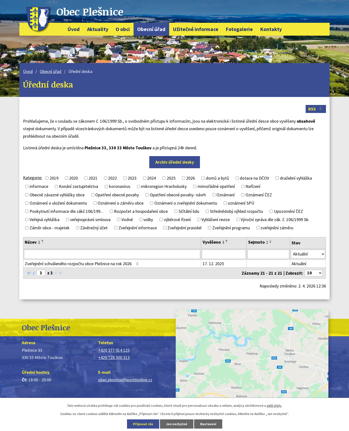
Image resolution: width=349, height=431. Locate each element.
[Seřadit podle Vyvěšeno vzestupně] (227, 240)
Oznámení (225, 195)
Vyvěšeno (213, 242)
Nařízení (253, 186)
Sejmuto (258, 242)
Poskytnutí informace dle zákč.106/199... (66, 211)
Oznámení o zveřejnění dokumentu (185, 203)
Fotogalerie (239, 29)
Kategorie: (32, 177)
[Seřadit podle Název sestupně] (42, 242)
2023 (132, 178)
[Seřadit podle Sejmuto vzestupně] (270, 240)
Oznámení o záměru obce (120, 203)
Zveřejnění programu (231, 228)
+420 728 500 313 (114, 357)
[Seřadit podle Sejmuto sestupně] (270, 242)
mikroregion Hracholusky (164, 186)
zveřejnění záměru (277, 228)
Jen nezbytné (176, 424)
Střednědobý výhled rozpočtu (236, 211)
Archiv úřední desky (174, 162)
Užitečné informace (195, 29)
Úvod (73, 29)
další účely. (274, 405)
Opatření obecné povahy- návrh (178, 195)
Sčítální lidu (189, 211)
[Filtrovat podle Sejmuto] (268, 254)
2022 (112, 178)
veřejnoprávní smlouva (90, 219)
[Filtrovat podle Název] (112, 254)
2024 (151, 178)
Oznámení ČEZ (259, 195)
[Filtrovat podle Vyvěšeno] (224, 254)
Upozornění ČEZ (288, 211)
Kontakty (271, 29)
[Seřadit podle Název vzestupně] (42, 240)
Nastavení (208, 424)
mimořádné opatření (216, 186)
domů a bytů (217, 178)
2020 (73, 178)
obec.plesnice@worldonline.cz (125, 380)
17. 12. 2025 (213, 263)
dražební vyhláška (296, 178)
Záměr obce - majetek (50, 228)
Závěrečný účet (94, 228)
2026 (190, 178)
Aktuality (97, 29)
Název (32, 242)
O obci (123, 29)
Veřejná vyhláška (44, 219)
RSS (316, 109)
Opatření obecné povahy (117, 195)
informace (39, 186)
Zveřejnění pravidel (184, 228)
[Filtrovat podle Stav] (308, 254)
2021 (93, 178)
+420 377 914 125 (114, 350)
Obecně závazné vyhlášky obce (57, 195)
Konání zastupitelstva (78, 186)
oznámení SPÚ (241, 203)
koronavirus (119, 186)
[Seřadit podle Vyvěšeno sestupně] (227, 242)
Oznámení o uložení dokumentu (58, 203)
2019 (54, 178)
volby (148, 219)
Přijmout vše (143, 424)
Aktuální (299, 263)
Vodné (127, 219)
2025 (171, 178)
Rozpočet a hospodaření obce (141, 211)
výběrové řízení (177, 219)
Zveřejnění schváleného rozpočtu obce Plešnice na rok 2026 (82, 263)
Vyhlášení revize (215, 219)
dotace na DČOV (254, 178)
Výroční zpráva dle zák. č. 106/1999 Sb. (275, 219)
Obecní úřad (151, 29)
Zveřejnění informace (138, 228)
